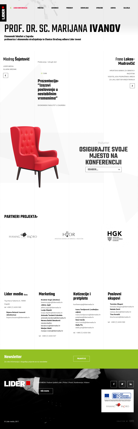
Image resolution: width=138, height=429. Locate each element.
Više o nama (45, 391)
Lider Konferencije (20, 8)
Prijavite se (81, 358)
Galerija (127, 8)
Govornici (54, 8)
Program (69, 8)
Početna (41, 8)
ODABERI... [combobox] (93, 172)
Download (85, 8)
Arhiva (113, 8)
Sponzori (99, 8)
